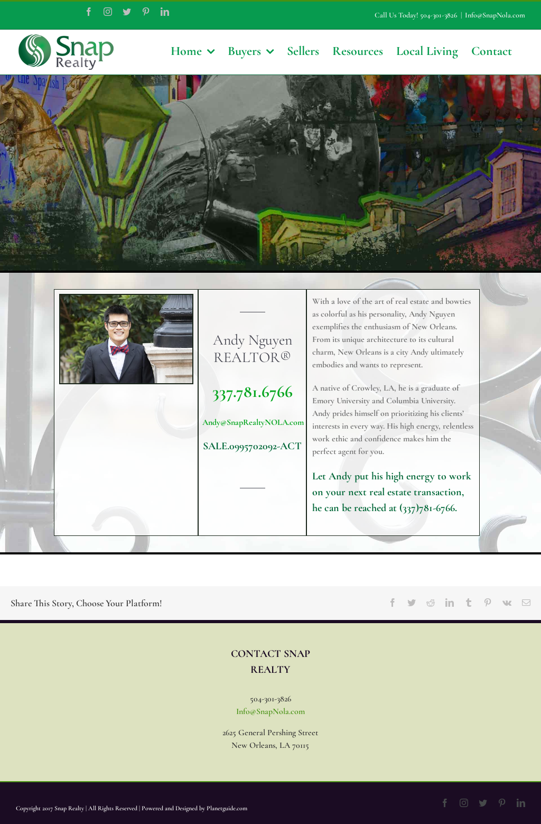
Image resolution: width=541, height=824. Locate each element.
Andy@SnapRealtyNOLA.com (253, 422)
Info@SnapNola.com (495, 15)
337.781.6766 (252, 391)
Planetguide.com (227, 808)
